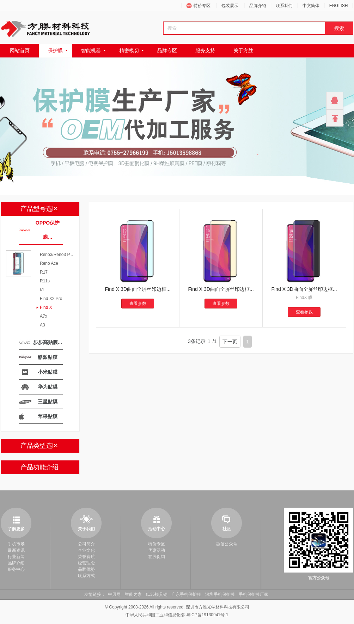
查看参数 (137, 303)
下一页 (229, 341)
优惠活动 (156, 550)
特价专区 (202, 5)
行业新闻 (16, 556)
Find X (46, 307)
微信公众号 (226, 544)
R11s (45, 281)
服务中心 (16, 569)
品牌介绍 (257, 5)
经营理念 (86, 563)
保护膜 (55, 50)
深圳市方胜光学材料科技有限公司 (217, 607)
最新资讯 (16, 550)
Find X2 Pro (51, 298)
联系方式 (86, 575)
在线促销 (156, 556)
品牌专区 (167, 50)
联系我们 (284, 5)
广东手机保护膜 (186, 594)
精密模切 (129, 50)
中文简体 (311, 5)
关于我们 (86, 528)
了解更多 (16, 528)
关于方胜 (243, 50)
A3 (42, 325)
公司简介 (86, 544)
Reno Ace (49, 263)
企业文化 (86, 550)
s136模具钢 (156, 594)
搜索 (339, 28)
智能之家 (133, 594)
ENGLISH (338, 5)
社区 (226, 528)
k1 (42, 289)
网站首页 (20, 50)
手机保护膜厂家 (253, 594)
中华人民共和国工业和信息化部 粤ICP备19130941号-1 (177, 614)
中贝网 (114, 594)
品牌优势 (86, 569)
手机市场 (16, 544)
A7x (43, 316)
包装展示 (229, 5)
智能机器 (91, 50)
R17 (44, 272)
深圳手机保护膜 (220, 594)
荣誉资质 (86, 556)
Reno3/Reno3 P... (56, 254)
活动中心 (156, 528)
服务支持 (205, 50)
